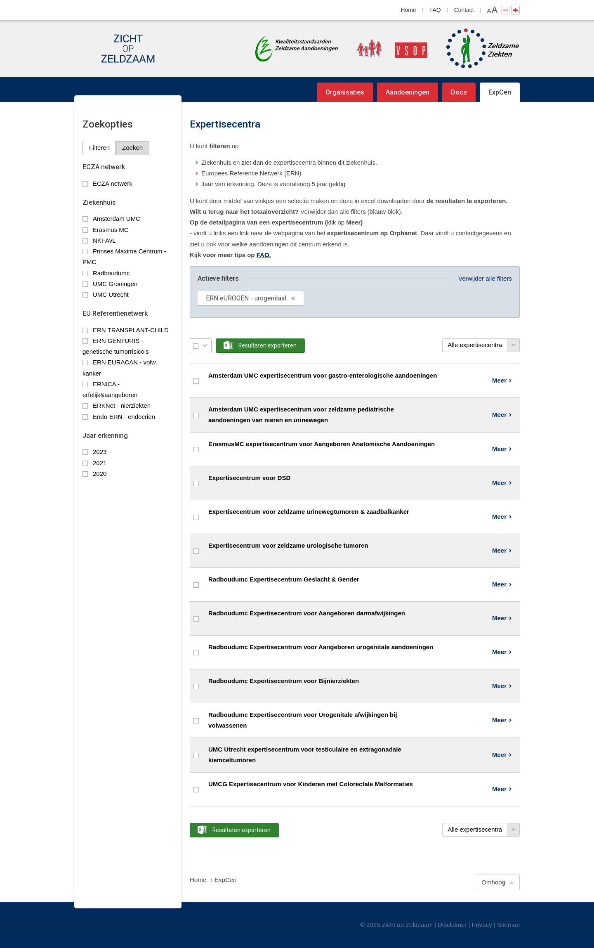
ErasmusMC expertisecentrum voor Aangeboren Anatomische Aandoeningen (321, 443)
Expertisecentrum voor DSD (249, 477)
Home (408, 10)
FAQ (435, 10)
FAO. (264, 254)
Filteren (99, 147)
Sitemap (508, 924)
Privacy (482, 924)
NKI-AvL (104, 240)
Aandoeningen (407, 92)
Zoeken (132, 147)
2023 (99, 451)
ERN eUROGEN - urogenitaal (246, 298)
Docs (459, 92)
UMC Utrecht (111, 294)
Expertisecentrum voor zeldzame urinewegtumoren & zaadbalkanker (308, 511)
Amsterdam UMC (116, 218)
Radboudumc (111, 273)
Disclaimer (452, 924)
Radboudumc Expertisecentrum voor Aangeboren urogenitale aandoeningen (320, 646)
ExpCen (499, 92)
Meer (499, 380)
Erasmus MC (111, 229)
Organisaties (344, 92)
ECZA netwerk (112, 183)
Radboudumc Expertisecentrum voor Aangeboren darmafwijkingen (306, 613)
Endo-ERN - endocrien (124, 416)
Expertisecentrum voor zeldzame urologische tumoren (288, 545)
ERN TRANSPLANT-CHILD (131, 329)
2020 (99, 473)
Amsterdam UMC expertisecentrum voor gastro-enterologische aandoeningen (322, 375)
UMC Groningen (115, 283)
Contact (464, 10)
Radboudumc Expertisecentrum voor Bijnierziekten (283, 680)
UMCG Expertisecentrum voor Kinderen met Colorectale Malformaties (310, 783)
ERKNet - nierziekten (122, 405)
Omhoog (493, 882)
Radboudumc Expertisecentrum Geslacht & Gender (283, 579)
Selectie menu (205, 345)
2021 (99, 462)
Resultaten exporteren (267, 345)
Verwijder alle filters (485, 278)
